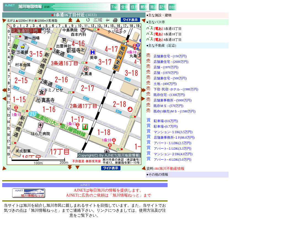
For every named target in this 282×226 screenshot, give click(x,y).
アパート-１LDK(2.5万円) (172, 143)
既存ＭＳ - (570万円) (168, 106)
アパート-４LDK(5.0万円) (172, 160)
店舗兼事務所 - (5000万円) (173, 100)
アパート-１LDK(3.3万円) (172, 148)
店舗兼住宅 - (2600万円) (171, 62)
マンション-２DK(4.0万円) (173, 154)
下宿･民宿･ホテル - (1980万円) (176, 89)
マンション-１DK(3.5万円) (173, 132)
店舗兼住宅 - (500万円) (170, 78)
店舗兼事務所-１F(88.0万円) (174, 137)
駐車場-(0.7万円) (166, 126)
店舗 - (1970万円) (166, 67)
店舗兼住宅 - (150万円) (170, 56)
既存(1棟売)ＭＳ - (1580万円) (174, 111)
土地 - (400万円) (165, 84)
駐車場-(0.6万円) (166, 121)
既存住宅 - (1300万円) (169, 95)
